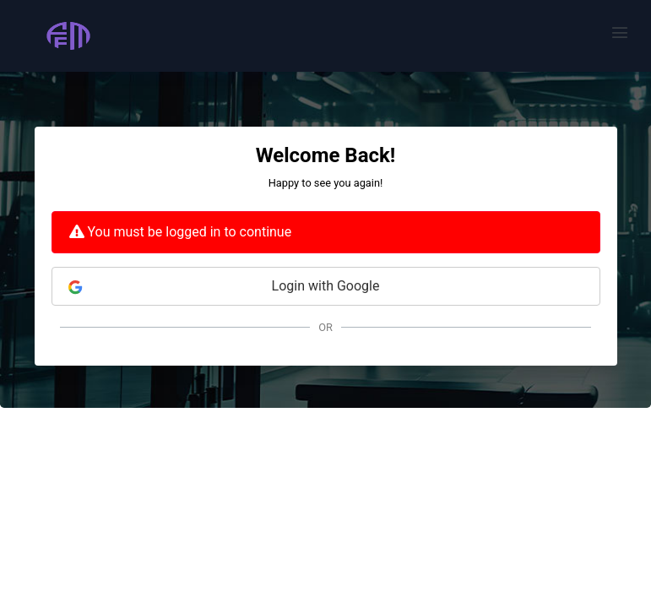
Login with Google (224, 286)
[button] (619, 32)
